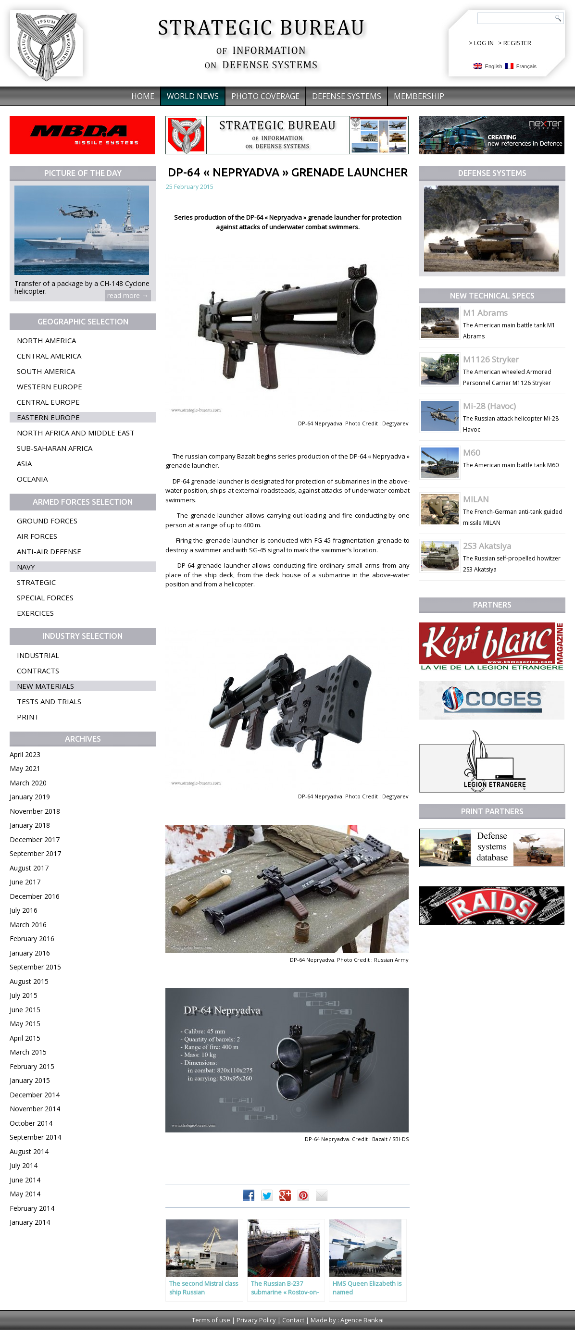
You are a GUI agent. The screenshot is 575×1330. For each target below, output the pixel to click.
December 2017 (35, 839)
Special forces (45, 597)
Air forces (37, 536)
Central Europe (48, 402)
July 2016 (24, 910)
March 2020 (28, 782)
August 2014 (29, 1151)
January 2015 (30, 1080)
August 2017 (29, 867)
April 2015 (25, 1038)
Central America (49, 355)
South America (46, 371)
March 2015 (28, 1052)
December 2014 (35, 1094)
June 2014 (25, 1179)
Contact (293, 1320)
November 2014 (35, 1108)
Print (28, 716)
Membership (419, 96)
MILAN (476, 499)
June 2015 (25, 1009)
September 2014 (35, 1137)
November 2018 (35, 811)
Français (521, 66)
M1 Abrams (485, 312)
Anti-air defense (49, 551)
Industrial (38, 655)
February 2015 (32, 1066)
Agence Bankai (362, 1320)
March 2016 (28, 924)
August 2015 (29, 981)
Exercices (35, 613)
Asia (24, 463)
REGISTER (517, 42)
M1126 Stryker (491, 359)
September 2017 (35, 853)
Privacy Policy (256, 1320)
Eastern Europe (48, 417)
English (488, 66)
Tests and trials (49, 701)
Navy (26, 567)
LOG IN (484, 42)
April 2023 (25, 754)
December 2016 (35, 896)
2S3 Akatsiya (487, 545)
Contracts (38, 670)
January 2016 (30, 952)
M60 (471, 452)
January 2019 (30, 796)
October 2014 (31, 1123)
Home (142, 96)
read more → (128, 295)
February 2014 (32, 1208)
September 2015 (35, 966)
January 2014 (30, 1222)
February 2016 (32, 938)
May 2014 (25, 1193)
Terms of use (211, 1320)
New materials (45, 686)
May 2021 (25, 768)
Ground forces (47, 520)
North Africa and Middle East (76, 432)
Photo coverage (265, 96)
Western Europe (49, 386)
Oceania (32, 479)
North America (46, 340)
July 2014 (24, 1165)
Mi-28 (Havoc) (489, 405)
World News (193, 96)
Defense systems (346, 96)
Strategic (36, 582)
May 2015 (25, 1023)
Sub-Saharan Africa (54, 448)
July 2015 (24, 995)
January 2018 (30, 825)
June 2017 (25, 881)
